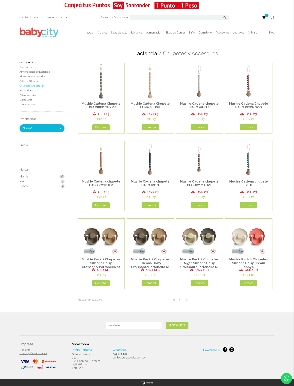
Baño (192, 32)
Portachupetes (28, 104)
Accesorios (222, 32)
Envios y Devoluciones (33, 353)
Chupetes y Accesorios (32, 85)
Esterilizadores (28, 95)
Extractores (26, 99)
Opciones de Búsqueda (114, 17)
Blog (271, 32)
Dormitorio (205, 32)
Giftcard (252, 32)
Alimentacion (154, 32)
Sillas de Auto (119, 32)
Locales (24, 17)
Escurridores (27, 90)
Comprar (101, 127)
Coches (102, 32)
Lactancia (136, 32)
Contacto (38, 17)
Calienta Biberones (30, 81)
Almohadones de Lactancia (35, 71)
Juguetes (238, 32)
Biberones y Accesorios (32, 76)
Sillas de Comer (175, 32)
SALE (90, 32)
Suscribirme (177, 325)
